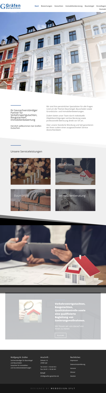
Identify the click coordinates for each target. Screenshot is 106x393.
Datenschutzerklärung (77, 364)
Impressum (74, 360)
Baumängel (89, 6)
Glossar (72, 372)
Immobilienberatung (73, 6)
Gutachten (58, 6)
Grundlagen (101, 6)
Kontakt (102, 9)
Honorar (73, 368)
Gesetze (73, 376)
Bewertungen (46, 6)
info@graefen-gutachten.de (49, 376)
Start (37, 6)
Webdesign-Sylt (63, 388)
